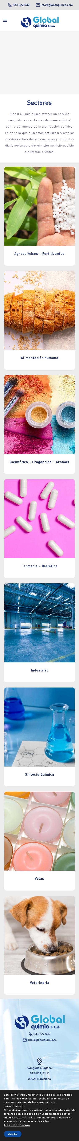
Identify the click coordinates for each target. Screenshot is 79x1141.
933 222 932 (18, 5)
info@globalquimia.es (40, 1040)
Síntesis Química (39, 774)
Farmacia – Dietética (40, 566)
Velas (39, 878)
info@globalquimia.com (54, 5)
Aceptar (12, 1134)
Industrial (39, 670)
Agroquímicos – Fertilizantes (39, 253)
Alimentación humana (39, 357)
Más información (17, 1125)
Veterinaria (39, 982)
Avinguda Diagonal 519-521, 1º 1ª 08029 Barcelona (40, 1073)
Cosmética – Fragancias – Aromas (39, 462)
